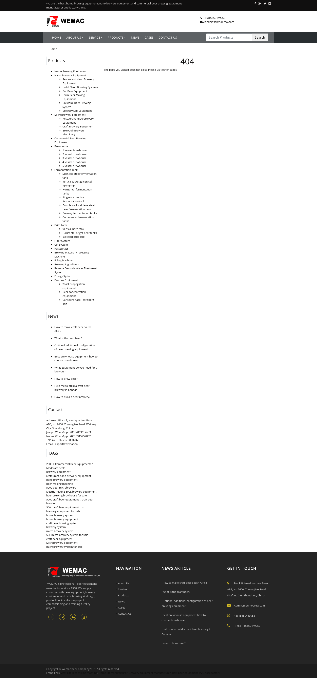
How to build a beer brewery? (72, 397)
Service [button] (94, 37)
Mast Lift (65, 673)
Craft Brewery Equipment (77, 126)
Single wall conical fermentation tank (73, 199)
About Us (123, 583)
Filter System (62, 241)
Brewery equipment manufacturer (150, 673)
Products (56, 60)
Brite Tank (60, 225)
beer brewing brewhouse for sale (66, 495)
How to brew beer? (65, 379)
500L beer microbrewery (61, 487)
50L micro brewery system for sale (67, 535)
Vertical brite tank (73, 229)
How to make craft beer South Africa (185, 582)
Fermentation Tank (66, 170)
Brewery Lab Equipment (77, 110)
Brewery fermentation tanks (79, 213)
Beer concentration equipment (74, 294)
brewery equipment (58, 472)
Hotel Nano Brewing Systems (80, 87)
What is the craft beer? (68, 338)
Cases (149, 37)
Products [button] (116, 37)
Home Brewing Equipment (70, 71)
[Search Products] (229, 37)
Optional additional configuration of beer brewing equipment (74, 347)
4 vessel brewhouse (74, 162)
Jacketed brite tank (73, 237)
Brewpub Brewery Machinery (73, 132)
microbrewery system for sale (64, 547)
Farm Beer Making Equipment (73, 97)
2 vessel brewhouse (74, 154)
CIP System (61, 244)
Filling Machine (63, 260)
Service (122, 589)
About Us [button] (73, 37)
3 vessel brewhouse (74, 158)
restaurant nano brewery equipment (68, 476)
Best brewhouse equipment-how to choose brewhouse (75, 358)
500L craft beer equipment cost (65, 507)
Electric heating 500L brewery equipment (71, 491)
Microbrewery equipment (61, 543)
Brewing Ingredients (66, 264)
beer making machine (59, 484)
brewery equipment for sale (63, 511)
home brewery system (60, 515)
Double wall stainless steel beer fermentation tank (78, 207)
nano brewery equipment (61, 479)
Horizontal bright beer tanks (79, 233)
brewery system (56, 527)
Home (56, 37)
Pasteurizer (61, 248)
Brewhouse (61, 146)
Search (260, 37)
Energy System (63, 276)
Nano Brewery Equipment (70, 75)
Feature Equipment (66, 280)
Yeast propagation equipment (73, 286)
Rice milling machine (84, 673)
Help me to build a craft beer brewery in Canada (71, 388)
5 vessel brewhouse (74, 166)
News (135, 37)
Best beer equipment (185, 673)
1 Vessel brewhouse (74, 150)
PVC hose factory (209, 673)
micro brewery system (59, 531)
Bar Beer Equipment (74, 91)
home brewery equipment (62, 519)
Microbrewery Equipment (70, 115)
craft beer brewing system (62, 523)
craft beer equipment (59, 539)
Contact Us (167, 37)
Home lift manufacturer (113, 673)
